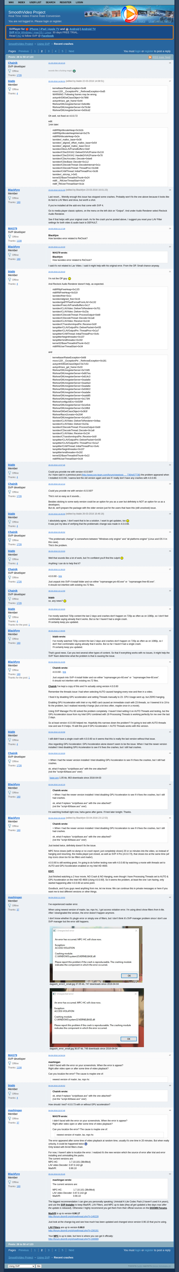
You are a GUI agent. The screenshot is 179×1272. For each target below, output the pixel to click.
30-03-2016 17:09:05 (56, 631)
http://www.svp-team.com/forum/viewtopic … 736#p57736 (111, 474)
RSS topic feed (161, 57)
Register (65, 2)
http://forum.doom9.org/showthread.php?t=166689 (73, 1239)
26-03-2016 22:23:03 (56, 551)
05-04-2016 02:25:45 (56, 1174)
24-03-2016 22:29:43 (56, 272)
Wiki (11, 2)
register (148, 51)
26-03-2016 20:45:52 (56, 532)
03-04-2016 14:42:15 (56, 784)
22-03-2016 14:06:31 (56, 81)
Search (50, 2)
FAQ (18, 35)
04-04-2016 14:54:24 (56, 1055)
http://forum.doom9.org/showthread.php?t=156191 (73, 1230)
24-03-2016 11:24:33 (56, 247)
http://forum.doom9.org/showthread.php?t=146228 (73, 1216)
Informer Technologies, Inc (161, 1266)
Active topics (137, 21)
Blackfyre (14, 189)
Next (71, 51)
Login (79, 2)
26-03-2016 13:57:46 (56, 465)
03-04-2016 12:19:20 (56, 753)
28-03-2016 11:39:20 (56, 569)
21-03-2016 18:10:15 (56, 63)
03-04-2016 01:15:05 (56, 662)
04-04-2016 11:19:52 (56, 897)
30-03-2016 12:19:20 (56, 609)
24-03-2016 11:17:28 (56, 229)
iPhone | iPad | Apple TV (44, 28)
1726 (19, 75)
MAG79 (12, 228)
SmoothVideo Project (26, 12)
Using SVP (43, 43)
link (60, 576)
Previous (24, 51)
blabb (11, 81)
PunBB (139, 1266)
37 (18, 909)
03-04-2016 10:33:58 (56, 732)
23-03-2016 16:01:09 (56, 190)
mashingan (15, 897)
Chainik (13, 62)
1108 (19, 241)
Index (21, 2)
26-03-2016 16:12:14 (56, 484)
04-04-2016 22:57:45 (56, 1110)
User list (35, 2)
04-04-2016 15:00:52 (56, 1086)
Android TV (89, 28)
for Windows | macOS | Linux (30, 32)
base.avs (54, 777)
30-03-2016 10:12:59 (56, 591)
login (138, 51)
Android (74, 28)
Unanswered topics (160, 21)
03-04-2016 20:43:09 (56, 818)
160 (18, 202)
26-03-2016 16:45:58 (56, 514)
